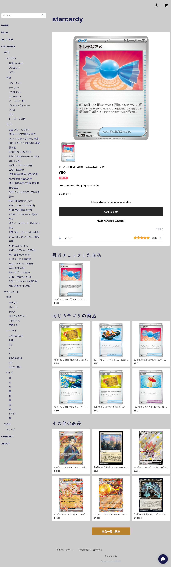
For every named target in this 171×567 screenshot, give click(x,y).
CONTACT (7, 436)
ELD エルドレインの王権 (21, 263)
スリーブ (10, 429)
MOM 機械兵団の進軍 (20, 178)
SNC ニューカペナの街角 (22, 205)
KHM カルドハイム (18, 245)
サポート (13, 307)
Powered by (111, 561)
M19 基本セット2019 (19, 285)
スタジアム (14, 320)
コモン (12, 72)
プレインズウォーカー (19, 105)
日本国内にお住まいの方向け (111, 221)
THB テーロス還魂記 (20, 259)
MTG (6, 52)
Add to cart (111, 211)
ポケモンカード (11, 292)
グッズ (12, 311)
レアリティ (11, 58)
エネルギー (14, 325)
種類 (8, 77)
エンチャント (15, 96)
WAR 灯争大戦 (16, 268)
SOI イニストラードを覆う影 (23, 281)
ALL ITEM (7, 39)
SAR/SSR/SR (16, 335)
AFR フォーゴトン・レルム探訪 (24, 232)
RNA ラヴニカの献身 (19, 272)
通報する (159, 229)
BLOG (4, 32)
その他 (7, 424)
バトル (12, 110)
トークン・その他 (17, 118)
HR (10, 362)
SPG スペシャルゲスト (20, 152)
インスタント (15, 92)
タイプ (9, 372)
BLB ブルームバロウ (19, 129)
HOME (5, 25)
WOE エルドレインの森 (20, 165)
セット (9, 124)
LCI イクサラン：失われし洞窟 (24, 138)
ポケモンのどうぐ (17, 316)
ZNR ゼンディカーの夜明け (23, 250)
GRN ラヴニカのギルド (20, 277)
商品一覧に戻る (111, 531)
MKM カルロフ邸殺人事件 (22, 134)
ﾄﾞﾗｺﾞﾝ (12, 413)
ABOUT (5, 443)
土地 (11, 114)
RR (10, 344)
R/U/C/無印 (15, 367)
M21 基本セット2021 (19, 254)
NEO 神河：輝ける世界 (20, 210)
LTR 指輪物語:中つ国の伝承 (23, 174)
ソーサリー (14, 87)
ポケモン (13, 302)
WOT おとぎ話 (16, 169)
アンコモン (14, 67)
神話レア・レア (16, 63)
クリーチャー (15, 83)
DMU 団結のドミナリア (20, 201)
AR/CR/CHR (15, 358)
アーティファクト (17, 101)
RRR (11, 340)
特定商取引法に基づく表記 (91, 550)
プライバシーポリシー (64, 550)
